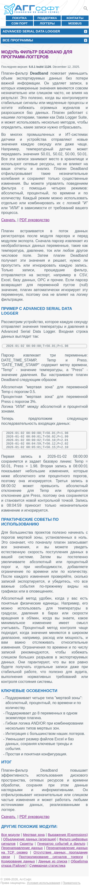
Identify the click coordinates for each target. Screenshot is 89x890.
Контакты (75, 18)
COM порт (20, 23)
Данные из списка (53, 865)
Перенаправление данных (22, 852)
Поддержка (47, 18)
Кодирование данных (18, 865)
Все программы (18, 40)
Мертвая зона (34, 839)
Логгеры (47, 23)
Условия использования (43, 887)
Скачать (8, 220)
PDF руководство (34, 220)
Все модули (10, 839)
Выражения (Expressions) (68, 839)
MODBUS (75, 23)
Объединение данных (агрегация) (29, 843)
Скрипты (26, 848)
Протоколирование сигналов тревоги (51, 861)
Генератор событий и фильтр (61, 848)
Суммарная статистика (47, 870)
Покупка (19, 18)
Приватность (72, 887)
